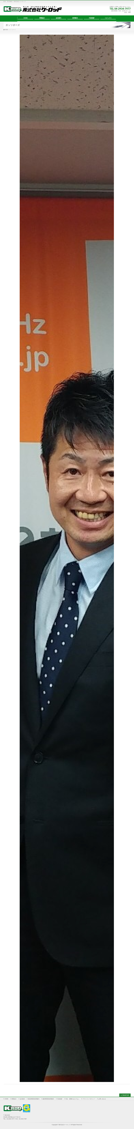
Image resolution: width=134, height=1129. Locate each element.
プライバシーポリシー (88, 1099)
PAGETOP (125, 1095)
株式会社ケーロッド (64, 1124)
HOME (6, 1099)
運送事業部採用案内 (33, 1099)
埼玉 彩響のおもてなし (72, 1099)
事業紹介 (14, 1099)
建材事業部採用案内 (48, 1099)
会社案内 (22, 1099)
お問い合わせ (102, 1099)
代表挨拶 (59, 1099)
